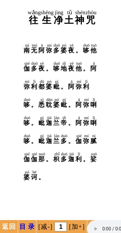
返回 (8, 226)
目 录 (27, 226)
